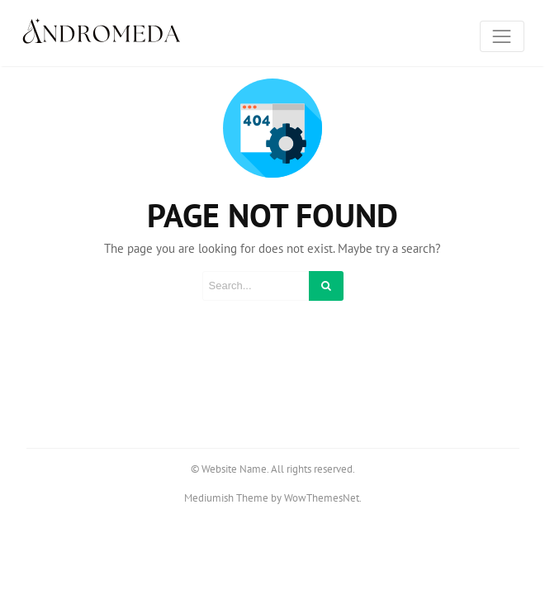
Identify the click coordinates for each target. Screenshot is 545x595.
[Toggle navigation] (502, 36)
